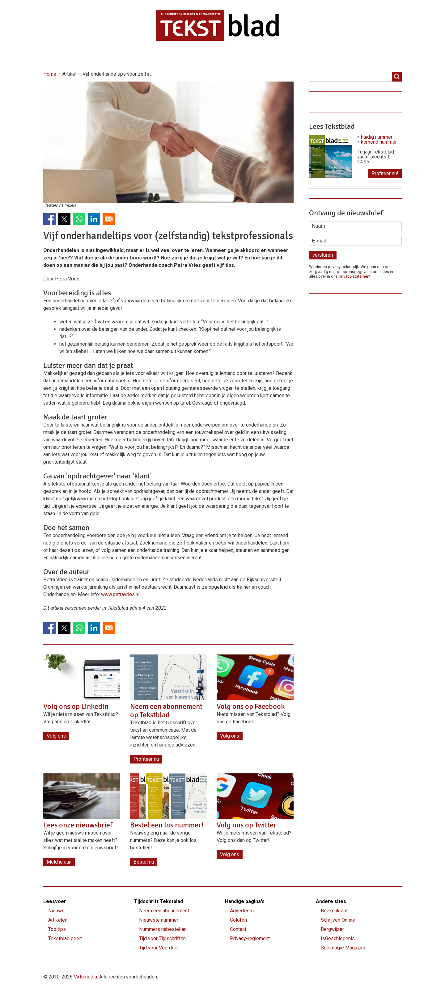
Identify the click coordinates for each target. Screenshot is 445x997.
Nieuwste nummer (158, 920)
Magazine (171, 56)
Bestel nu (144, 862)
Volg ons (56, 736)
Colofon (238, 920)
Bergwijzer (332, 929)
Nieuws (94, 56)
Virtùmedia (85, 977)
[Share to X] (64, 219)
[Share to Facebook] (49, 219)
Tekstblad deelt (65, 938)
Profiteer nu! (384, 173)
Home (59, 56)
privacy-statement (355, 276)
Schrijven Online (338, 920)
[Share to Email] (109, 219)
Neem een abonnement (164, 911)
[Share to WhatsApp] (79, 219)
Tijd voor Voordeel (159, 948)
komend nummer (379, 142)
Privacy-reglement (250, 938)
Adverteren (242, 911)
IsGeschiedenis (338, 938)
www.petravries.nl (120, 594)
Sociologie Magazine (344, 948)
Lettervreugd (216, 56)
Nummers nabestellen (163, 929)
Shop (255, 56)
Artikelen (131, 56)
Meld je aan (59, 862)
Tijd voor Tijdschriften (162, 938)
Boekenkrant (334, 911)
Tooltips (57, 929)
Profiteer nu (146, 759)
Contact (289, 56)
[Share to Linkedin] (94, 219)
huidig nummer (376, 137)
